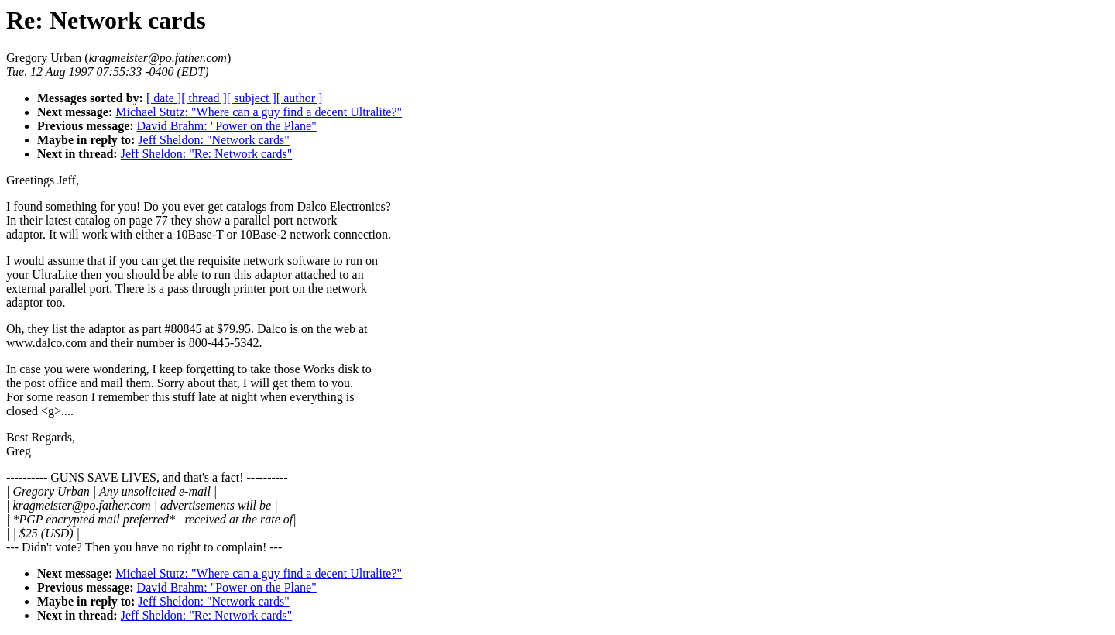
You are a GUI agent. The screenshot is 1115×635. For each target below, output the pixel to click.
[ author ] (299, 98)
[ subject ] (251, 98)
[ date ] (163, 98)
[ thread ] (204, 98)
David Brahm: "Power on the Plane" (227, 125)
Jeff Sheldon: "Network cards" (213, 139)
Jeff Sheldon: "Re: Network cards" (207, 153)
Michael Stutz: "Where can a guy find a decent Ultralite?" (258, 111)
